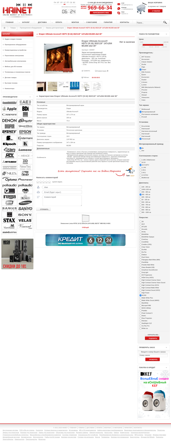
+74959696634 (127, 9)
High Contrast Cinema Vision (151, 280)
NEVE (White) (146, 308)
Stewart (144, 95)
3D (143, 221)
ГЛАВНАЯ (73, 427)
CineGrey (145, 239)
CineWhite (145, 242)
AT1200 (144, 226)
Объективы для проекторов (65, 432)
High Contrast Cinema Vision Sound (153, 282)
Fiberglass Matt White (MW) (151, 259)
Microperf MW (146, 305)
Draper (144, 69)
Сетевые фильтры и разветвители (55, 430)
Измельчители (19, 439)
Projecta (144, 92)
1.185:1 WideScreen (148, 160)
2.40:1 (144, 172)
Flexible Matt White (148, 265)
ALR (143, 224)
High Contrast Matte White (150, 287)
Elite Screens (146, 72)
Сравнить (86, 70)
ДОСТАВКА (90, 427)
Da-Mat (144, 249)
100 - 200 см (146, 187)
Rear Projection (147, 318)
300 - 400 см (146, 194)
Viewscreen (145, 97)
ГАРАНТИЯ (128, 427)
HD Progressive (147, 275)
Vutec (143, 100)
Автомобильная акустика (11, 437)
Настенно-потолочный (149, 131)
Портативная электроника (14, 55)
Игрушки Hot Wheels (148, 437)
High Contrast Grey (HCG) (150, 285)
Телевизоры (105, 437)
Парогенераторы (31, 439)
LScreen (144, 82)
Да (143, 148)
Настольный (146, 136)
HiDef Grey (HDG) (148, 277)
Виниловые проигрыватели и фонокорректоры (140, 430)
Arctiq (143, 232)
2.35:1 (144, 170)
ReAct (144, 315)
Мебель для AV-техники (13, 66)
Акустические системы (10, 430)
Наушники (148, 435)
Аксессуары (108, 432)
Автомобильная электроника (15, 61)
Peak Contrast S (147, 313)
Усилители (39, 430)
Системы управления (69, 435)
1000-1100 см (146, 189)
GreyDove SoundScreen (150, 270)
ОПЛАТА (99, 427)
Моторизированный (148, 112)
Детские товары (11, 77)
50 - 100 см (145, 199)
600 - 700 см (146, 204)
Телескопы (159, 437)
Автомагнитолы (26, 437)
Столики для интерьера (86, 437)
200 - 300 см (146, 192)
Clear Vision (146, 247)
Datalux (144, 254)
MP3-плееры (139, 435)
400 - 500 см (146, 197)
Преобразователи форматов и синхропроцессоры (116, 435)
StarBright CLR (147, 323)
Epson (144, 74)
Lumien (144, 85)
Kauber (144, 79)
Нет (143, 150)
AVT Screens (146, 57)
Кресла (97, 437)
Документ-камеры (82, 432)
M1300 (144, 295)
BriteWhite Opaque (148, 237)
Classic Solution (147, 62)
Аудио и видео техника (13, 39)
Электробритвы (8, 439)
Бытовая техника (11, 83)
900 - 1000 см (146, 212)
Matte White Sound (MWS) (150, 300)
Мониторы (42, 439)
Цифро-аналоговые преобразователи (110, 430)
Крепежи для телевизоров (120, 437)
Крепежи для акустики (68, 437)
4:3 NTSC (145, 175)
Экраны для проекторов (55, 28)
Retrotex (144, 321)
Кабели (116, 432)
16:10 (143, 162)
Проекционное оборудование (31, 28)
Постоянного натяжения (150, 114)
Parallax (144, 310)
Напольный (145, 128)
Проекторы (161, 430)
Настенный (145, 134)
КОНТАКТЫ (138, 427)
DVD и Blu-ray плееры (26, 430)
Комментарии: (102, 71)
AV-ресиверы (73, 430)
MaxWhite (145, 303)
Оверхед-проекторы (96, 432)
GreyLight (145, 272)
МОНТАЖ (107, 427)
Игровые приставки (159, 435)
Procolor (144, 90)
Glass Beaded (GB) (148, 267)
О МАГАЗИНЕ (117, 427)
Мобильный (146, 109)
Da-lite (144, 64)
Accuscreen (145, 59)
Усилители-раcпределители (140, 432)
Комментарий (62, 200)
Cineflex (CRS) (146, 244)
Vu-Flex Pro (145, 326)
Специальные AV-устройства (88, 435)
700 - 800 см (146, 207)
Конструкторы (134, 437)
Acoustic (144, 229)
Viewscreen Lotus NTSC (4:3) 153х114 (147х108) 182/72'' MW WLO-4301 (85, 223)
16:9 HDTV (145, 165)
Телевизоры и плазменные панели (17, 72)
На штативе (146, 126)
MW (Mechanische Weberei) (151, 87)
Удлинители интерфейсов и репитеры (16, 435)
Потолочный (146, 139)
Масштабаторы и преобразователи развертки (45, 435)
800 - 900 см (146, 210)
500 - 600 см (146, 202)
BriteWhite (145, 234)
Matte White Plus (147, 298)
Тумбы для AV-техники (52, 437)
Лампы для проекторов (47, 432)
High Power (145, 293)
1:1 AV (144, 167)
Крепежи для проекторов (28, 432)
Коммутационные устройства (15, 50)
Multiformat (145, 177)
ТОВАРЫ (81, 427)
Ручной (144, 117)
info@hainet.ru (127, 5)
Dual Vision (145, 257)
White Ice (145, 328)
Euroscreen (145, 77)
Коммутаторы (124, 432)
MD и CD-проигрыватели (87, 430)
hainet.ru (124, 14)
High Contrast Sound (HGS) (151, 290)
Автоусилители (38, 437)
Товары (13, 28)
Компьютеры (9, 88)
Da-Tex (144, 252)
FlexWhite (145, 262)
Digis (143, 67)
